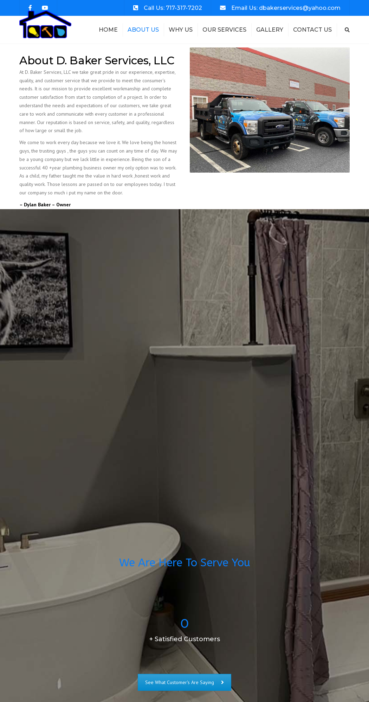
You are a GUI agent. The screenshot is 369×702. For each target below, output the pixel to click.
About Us (143, 29)
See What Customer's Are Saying (184, 682)
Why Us (181, 29)
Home (108, 29)
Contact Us (312, 29)
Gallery (269, 29)
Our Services (224, 29)
